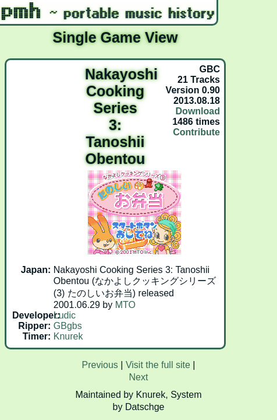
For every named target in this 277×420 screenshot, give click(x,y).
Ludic (65, 315)
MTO (125, 305)
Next (138, 377)
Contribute (196, 132)
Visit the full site (158, 365)
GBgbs (68, 326)
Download (198, 111)
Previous (100, 365)
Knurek (68, 336)
